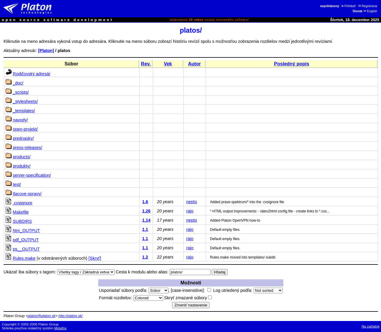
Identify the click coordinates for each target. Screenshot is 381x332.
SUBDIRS (22, 221)
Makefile (21, 212)
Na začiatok (371, 326)
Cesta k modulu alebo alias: (142, 272)
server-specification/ (32, 175)
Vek (168, 63)
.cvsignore (22, 203)
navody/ (20, 120)
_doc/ (18, 83)
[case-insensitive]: (191, 290)
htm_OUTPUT (26, 230)
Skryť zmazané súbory (188, 297)
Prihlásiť (348, 6)
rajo (189, 211)
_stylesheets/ (25, 101)
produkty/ (21, 166)
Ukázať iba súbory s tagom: (30, 272)
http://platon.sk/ (70, 316)
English (370, 11)
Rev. (146, 63)
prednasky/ (23, 138)
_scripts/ (21, 92)
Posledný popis (291, 63)
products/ (21, 156)
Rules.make (24, 258)
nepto (191, 201)
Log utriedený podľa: (247, 290)
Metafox (60, 328)
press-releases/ (27, 147)
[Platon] (46, 50)
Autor (194, 63)
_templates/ (24, 110)
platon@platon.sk (41, 316)
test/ (17, 184)
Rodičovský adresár (31, 73)
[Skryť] (94, 258)
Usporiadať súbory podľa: (133, 290)
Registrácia (367, 6)
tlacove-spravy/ (27, 193)
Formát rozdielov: (131, 297)
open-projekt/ (25, 129)
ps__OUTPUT (26, 249)
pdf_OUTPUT (26, 239)
